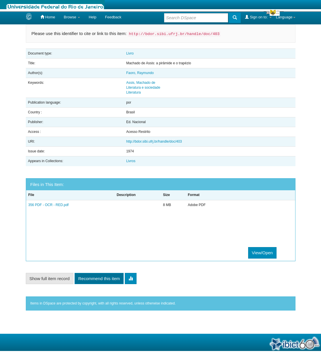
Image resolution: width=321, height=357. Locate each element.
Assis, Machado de (140, 83)
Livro (130, 53)
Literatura (133, 92)
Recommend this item (99, 278)
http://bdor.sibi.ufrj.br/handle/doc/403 (154, 141)
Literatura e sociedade (143, 88)
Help (92, 17)
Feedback (113, 17)
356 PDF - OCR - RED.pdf (48, 205)
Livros (130, 161)
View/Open (262, 252)
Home (47, 17)
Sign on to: (258, 17)
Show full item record (50, 278)
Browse (72, 17)
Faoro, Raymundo (140, 73)
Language (285, 17)
